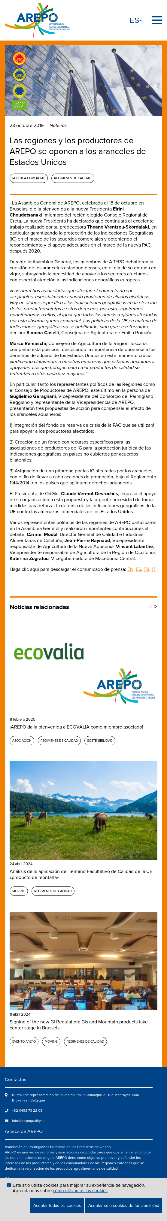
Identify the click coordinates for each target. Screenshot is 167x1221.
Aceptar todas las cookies (57, 1205)
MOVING (18, 891)
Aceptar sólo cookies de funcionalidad (123, 1205)
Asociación (22, 741)
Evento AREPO (24, 1042)
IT (154, 569)
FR (146, 569)
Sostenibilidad (100, 741)
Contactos (15, 1080)
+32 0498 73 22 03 (27, 1110)
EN (130, 569)
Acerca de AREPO (24, 1132)
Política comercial (28, 178)
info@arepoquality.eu (29, 1121)
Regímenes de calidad (73, 178)
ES (138, 569)
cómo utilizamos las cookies (80, 1190)
